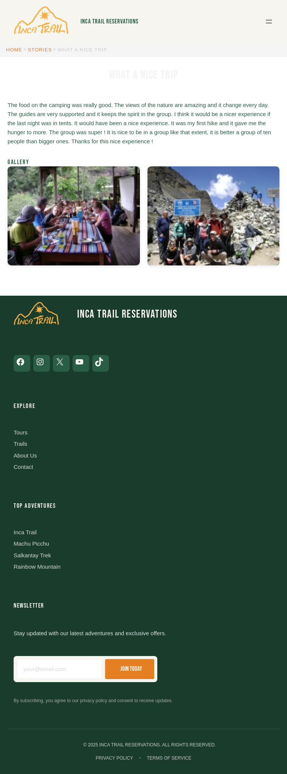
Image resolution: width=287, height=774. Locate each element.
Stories (40, 50)
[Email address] (59, 669)
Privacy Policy (114, 758)
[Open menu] (268, 21)
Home (14, 50)
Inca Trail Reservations (109, 21)
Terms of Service (169, 758)
